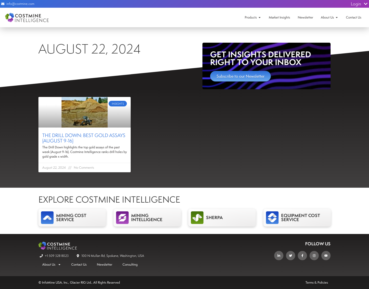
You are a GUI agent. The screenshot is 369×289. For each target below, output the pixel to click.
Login (359, 4)
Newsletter (305, 17)
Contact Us (353, 17)
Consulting (130, 264)
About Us (327, 17)
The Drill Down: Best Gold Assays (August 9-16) (83, 138)
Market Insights (279, 17)
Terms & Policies (316, 282)
